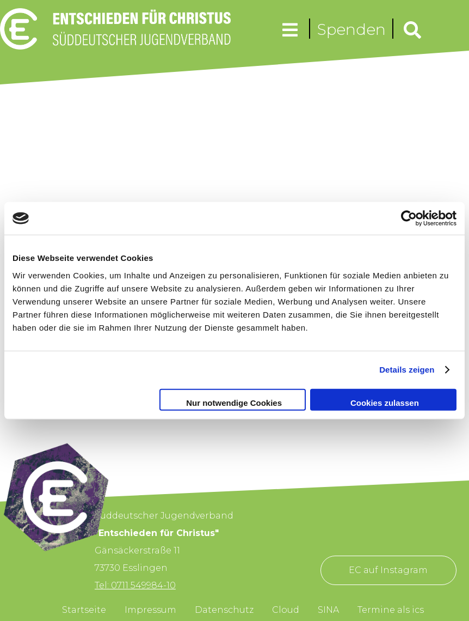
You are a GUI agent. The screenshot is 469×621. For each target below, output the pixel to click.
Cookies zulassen (384, 402)
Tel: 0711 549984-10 (135, 585)
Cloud (285, 610)
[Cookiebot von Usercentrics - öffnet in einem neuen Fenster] (408, 218)
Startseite (84, 610)
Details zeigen (406, 369)
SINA (328, 610)
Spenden (351, 29)
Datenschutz (224, 610)
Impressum (150, 610)
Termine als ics (390, 610)
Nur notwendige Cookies (234, 402)
